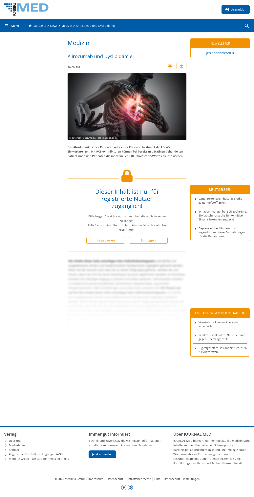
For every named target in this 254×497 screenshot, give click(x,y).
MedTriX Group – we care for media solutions (39, 459)
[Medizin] (66, 26)
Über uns (15, 441)
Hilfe (157, 479)
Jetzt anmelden (102, 454)
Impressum (95, 479)
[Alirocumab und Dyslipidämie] (96, 26)
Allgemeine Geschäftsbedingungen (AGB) (36, 454)
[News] (53, 26)
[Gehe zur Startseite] (37, 26)
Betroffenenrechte (139, 479)
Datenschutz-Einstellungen (182, 479)
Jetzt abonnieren (218, 53)
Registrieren (106, 240)
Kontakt (14, 450)
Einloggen (148, 240)
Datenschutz (115, 479)
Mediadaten (17, 445)
